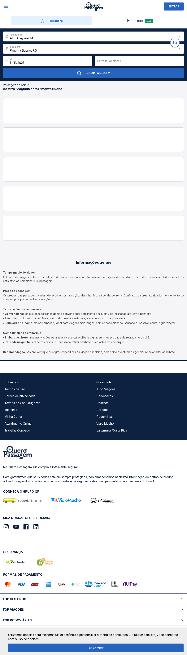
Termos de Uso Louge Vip (22, 403)
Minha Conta (13, 417)
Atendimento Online (18, 423)
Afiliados (102, 410)
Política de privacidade (19, 396)
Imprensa (10, 410)
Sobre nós (11, 382)
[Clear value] (88, 61)
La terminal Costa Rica (111, 430)
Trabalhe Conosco (17, 430)
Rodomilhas (104, 417)
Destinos (102, 403)
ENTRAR (173, 6)
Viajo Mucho (105, 423)
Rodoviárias (104, 396)
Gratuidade (103, 382)
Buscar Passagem (93, 73)
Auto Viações (105, 389)
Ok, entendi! (96, 648)
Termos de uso (14, 389)
